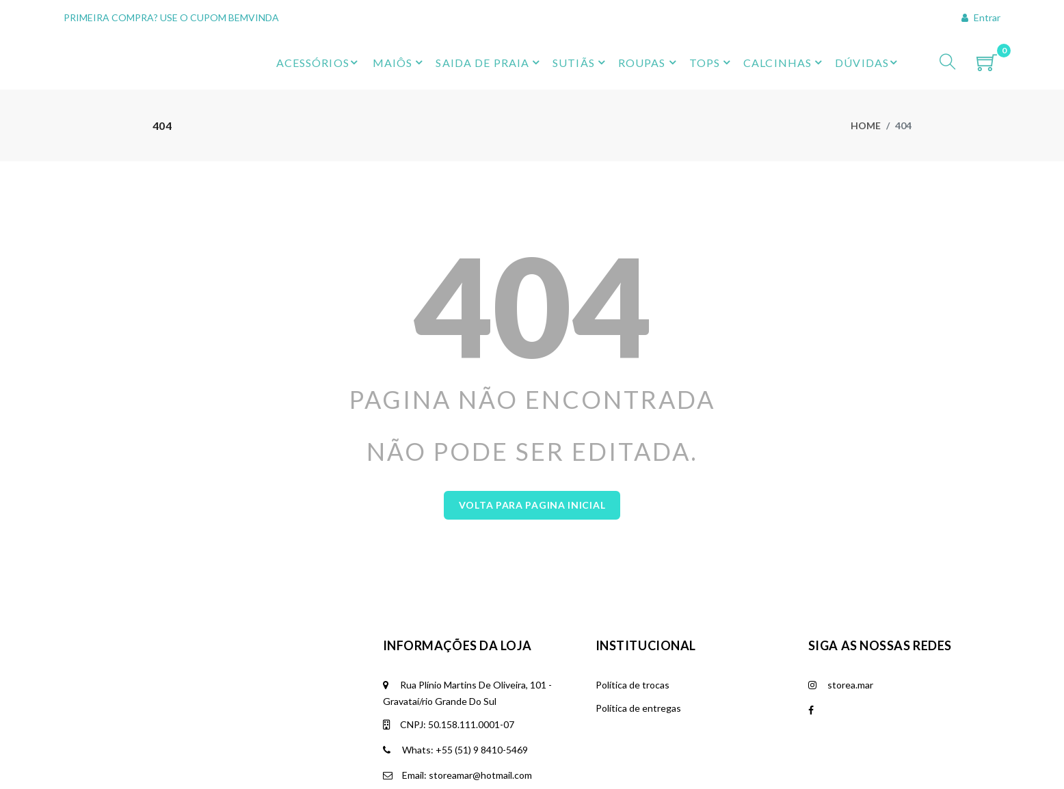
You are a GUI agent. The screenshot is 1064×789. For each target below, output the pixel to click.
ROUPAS (642, 62)
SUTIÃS (574, 62)
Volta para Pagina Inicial (532, 415)
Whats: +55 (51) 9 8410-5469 (455, 660)
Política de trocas (632, 595)
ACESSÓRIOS (319, 62)
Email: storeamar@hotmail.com (457, 685)
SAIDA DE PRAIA (482, 62)
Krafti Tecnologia (252, 781)
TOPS (704, 62)
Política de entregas (638, 618)
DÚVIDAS (868, 62)
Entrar (980, 17)
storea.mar (840, 595)
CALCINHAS (777, 62)
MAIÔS (393, 62)
